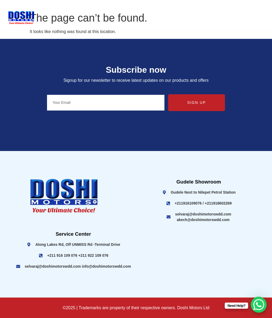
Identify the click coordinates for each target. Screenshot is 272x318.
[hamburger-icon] (261, 18)
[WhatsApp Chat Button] (259, 305)
